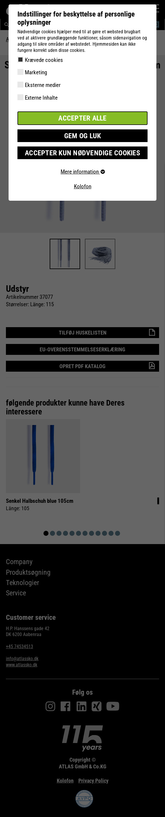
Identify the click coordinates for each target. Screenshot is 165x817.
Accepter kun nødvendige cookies (82, 153)
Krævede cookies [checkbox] (44, 60)
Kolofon (82, 186)
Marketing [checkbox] (36, 72)
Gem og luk (82, 136)
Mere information (82, 171)
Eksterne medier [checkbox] (43, 85)
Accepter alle (82, 118)
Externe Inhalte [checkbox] (41, 97)
